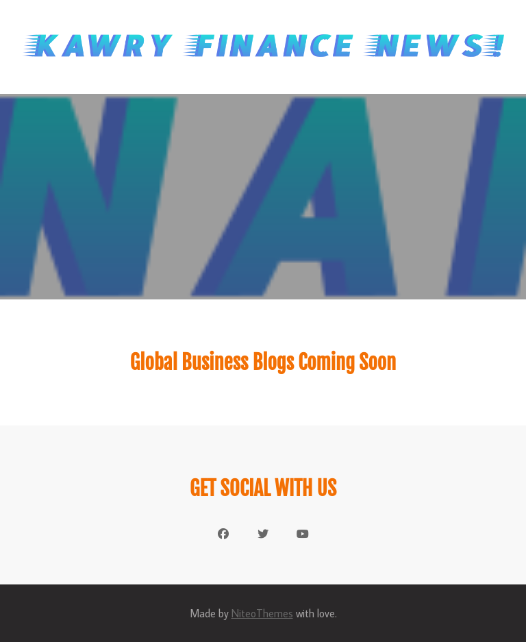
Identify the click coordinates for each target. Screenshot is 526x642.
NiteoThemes (262, 613)
